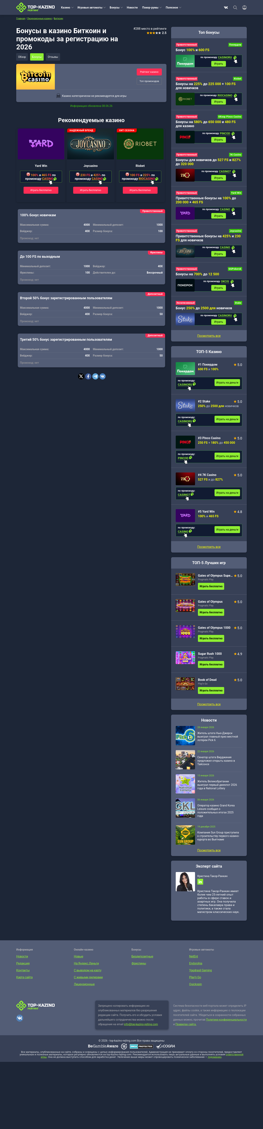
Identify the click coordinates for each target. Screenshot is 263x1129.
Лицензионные (84, 987)
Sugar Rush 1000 (210, 656)
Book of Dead (207, 682)
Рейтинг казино (149, 71)
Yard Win (41, 166)
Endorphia (195, 966)
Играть (218, 63)
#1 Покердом (207, 366)
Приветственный (186, 44)
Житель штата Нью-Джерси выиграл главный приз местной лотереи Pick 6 (217, 739)
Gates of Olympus (210, 604)
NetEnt (193, 959)
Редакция (23, 966)
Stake (238, 304)
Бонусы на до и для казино (206, 124)
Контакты (23, 973)
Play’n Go (203, 685)
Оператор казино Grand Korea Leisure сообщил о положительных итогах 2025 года (216, 813)
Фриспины (139, 966)
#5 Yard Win (206, 513)
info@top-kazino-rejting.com (141, 1026)
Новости (132, 7)
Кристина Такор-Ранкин (212, 878)
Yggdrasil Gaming (200, 973)
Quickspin (195, 987)
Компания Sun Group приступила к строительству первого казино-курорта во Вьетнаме (218, 838)
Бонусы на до (197, 276)
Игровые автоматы (90, 7)
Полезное (172, 7)
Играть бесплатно (41, 190)
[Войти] (243, 7)
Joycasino (91, 166)
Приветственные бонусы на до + (206, 201)
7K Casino (235, 155)
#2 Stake (204, 403)
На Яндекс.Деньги (86, 966)
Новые (78, 959)
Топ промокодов (149, 81)
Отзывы (54, 56)
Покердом (235, 44)
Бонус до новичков (204, 310)
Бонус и (192, 50)
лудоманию (214, 1059)
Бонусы (114, 7)
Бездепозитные (142, 959)
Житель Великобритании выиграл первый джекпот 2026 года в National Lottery (217, 787)
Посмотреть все (209, 549)
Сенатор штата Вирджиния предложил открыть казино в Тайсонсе (216, 763)
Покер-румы (150, 7)
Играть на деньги (227, 384)
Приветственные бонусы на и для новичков (208, 239)
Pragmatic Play (205, 581)
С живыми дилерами (88, 980)
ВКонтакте (226, 7)
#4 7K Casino (207, 477)
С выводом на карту (87, 973)
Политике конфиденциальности (226, 1022)
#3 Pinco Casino (209, 440)
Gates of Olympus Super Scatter (215, 578)
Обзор (22, 56)
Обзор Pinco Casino (229, 117)
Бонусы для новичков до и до (208, 163)
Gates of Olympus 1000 (214, 630)
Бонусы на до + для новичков (206, 86)
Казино (65, 7)
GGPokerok (235, 270)
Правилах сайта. (186, 1026)
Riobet (140, 166)
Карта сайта (24, 980)
